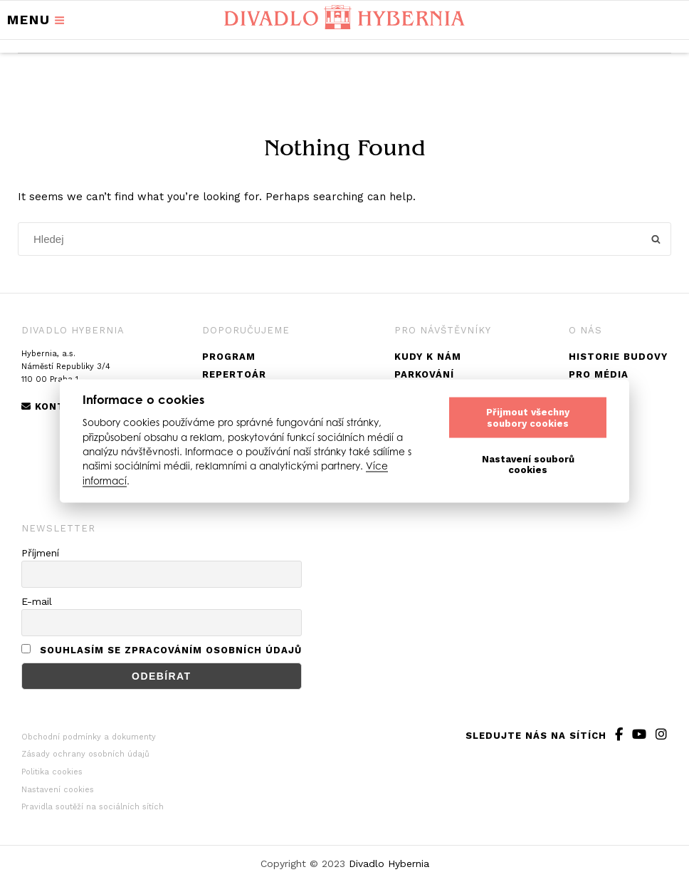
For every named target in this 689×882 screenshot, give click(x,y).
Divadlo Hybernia (389, 863)
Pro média (598, 374)
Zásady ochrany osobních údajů (85, 754)
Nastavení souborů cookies (528, 464)
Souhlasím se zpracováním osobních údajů (171, 650)
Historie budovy (618, 356)
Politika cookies (52, 772)
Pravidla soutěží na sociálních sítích (92, 806)
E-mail (36, 601)
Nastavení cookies (57, 789)
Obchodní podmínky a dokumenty (88, 737)
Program (229, 356)
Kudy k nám (427, 356)
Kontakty (57, 406)
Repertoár (234, 374)
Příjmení (40, 553)
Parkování (424, 374)
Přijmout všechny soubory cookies (527, 417)
